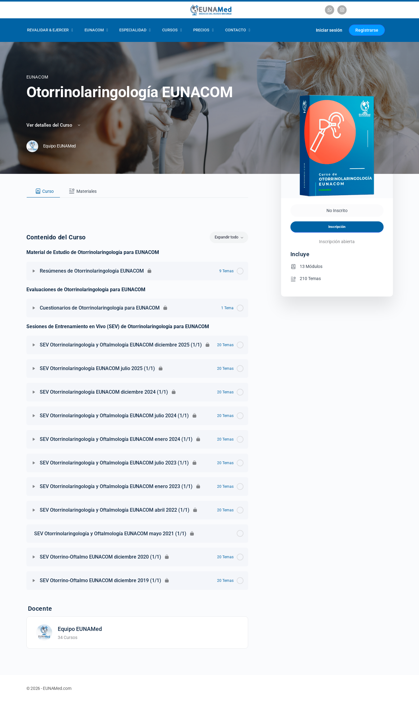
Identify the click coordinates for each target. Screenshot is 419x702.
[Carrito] (303, 30)
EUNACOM (37, 77)
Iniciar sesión (329, 30)
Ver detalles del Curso (53, 125)
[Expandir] (34, 271)
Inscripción (336, 227)
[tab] (43, 191)
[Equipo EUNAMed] (44, 632)
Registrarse (366, 30)
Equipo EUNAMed (80, 629)
